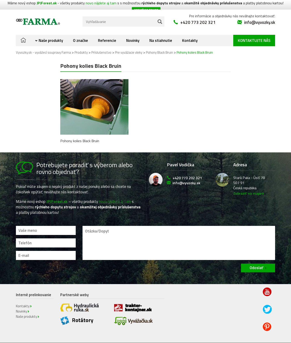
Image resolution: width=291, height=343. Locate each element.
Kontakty (190, 32)
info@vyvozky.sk (259, 13)
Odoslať (256, 259)
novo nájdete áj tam (115, 193)
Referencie (107, 32)
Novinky (132, 32)
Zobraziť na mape (247, 185)
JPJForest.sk (57, 193)
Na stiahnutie (160, 32)
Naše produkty (51, 32)
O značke (80, 32)
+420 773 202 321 (198, 13)
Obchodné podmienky (135, 338)
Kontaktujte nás (254, 32)
